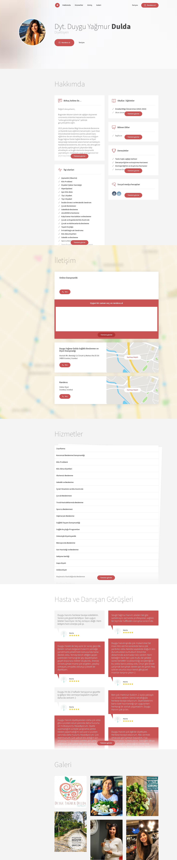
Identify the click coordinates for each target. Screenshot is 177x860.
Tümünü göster (79, 242)
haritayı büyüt (132, 357)
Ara (64, 292)
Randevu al (150, 5)
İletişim (135, 5)
